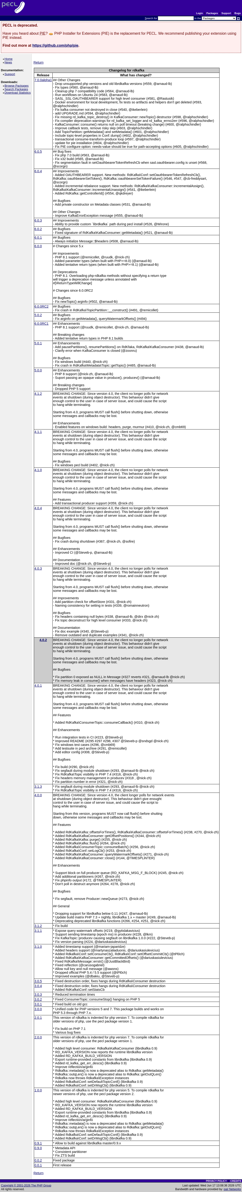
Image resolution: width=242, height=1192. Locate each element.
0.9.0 (38, 1148)
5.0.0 (38, 370)
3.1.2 (38, 926)
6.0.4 (38, 171)
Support (226, 13)
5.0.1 (38, 343)
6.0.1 (38, 237)
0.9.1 (38, 1143)
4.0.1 (38, 685)
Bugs (238, 13)
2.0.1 (38, 1017)
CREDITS (235, 1181)
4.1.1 (38, 432)
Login (199, 13)
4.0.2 (43, 640)
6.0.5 (38, 151)
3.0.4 (38, 986)
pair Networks (232, 1189)
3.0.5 (38, 981)
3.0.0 (38, 1009)
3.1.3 (38, 786)
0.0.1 (38, 1165)
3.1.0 (38, 946)
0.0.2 (38, 1160)
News (9, 62)
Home (9, 59)
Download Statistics (18, 92)
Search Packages (17, 89)
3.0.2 (38, 999)
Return (39, 62)
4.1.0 (38, 470)
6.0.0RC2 (42, 306)
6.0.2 (38, 229)
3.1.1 (38, 931)
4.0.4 (38, 508)
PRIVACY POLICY (216, 1181)
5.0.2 (38, 315)
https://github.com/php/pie (55, 45)
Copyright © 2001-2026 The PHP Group (26, 1185)
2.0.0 (38, 1037)
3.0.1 (38, 1004)
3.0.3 (38, 994)
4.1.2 (38, 393)
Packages (212, 13)
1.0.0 (38, 1090)
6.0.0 (38, 246)
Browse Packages (17, 85)
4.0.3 (38, 568)
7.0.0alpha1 (43, 80)
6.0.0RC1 (42, 323)
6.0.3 (38, 220)
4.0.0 (38, 795)
